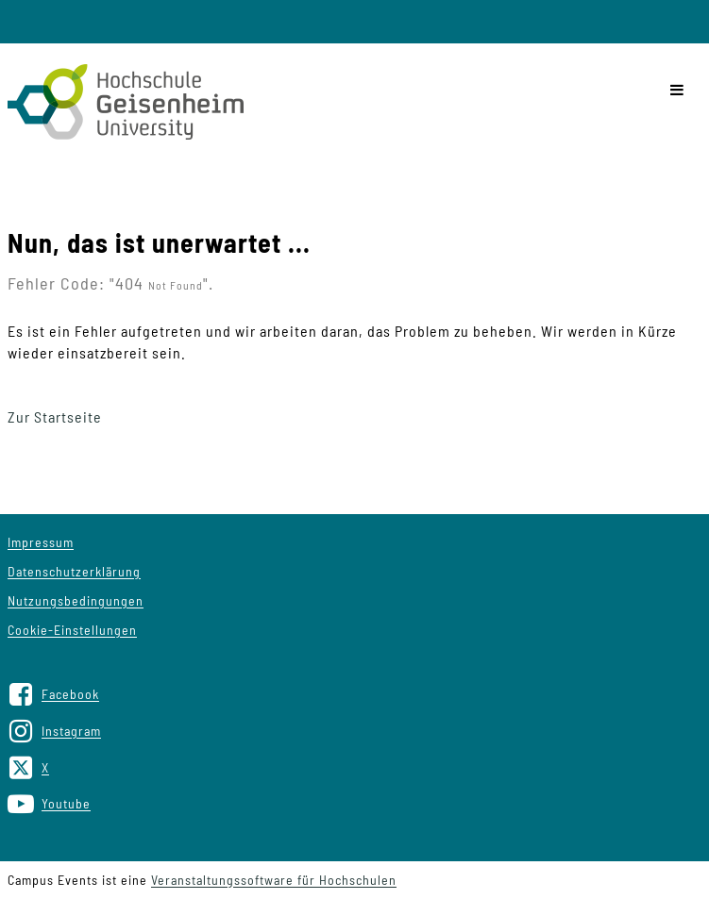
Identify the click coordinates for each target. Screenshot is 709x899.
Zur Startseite (55, 416)
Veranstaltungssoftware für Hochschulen (274, 880)
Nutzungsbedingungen (75, 600)
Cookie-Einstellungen (72, 630)
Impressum (41, 542)
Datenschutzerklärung (74, 571)
